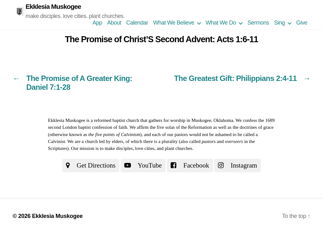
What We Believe (173, 23)
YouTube (143, 165)
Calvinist (56, 141)
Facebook (190, 165)
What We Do (221, 23)
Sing (279, 23)
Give (301, 23)
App (97, 23)
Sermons (258, 23)
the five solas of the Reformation (181, 127)
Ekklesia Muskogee (53, 6)
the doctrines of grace (253, 127)
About (114, 23)
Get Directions (90, 165)
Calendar (137, 23)
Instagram (237, 165)
